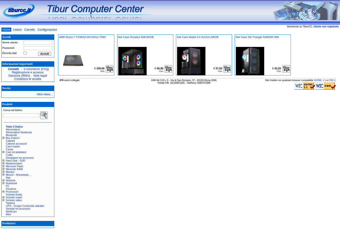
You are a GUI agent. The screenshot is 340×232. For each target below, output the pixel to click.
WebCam (11, 211)
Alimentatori (13, 129)
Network (11, 180)
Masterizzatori (14, 163)
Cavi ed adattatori (16, 152)
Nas (8, 177)
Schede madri (14, 197)
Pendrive (11, 188)
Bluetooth (11, 135)
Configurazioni (47, 29)
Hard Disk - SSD (15, 160)
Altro (8, 214)
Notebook (11, 183)
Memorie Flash (14, 166)
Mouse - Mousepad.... (18, 174)
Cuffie (9, 154)
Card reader (13, 146)
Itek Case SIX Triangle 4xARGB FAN (257, 37)
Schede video (14, 200)
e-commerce (32, 69)
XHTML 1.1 (320, 80)
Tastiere (10, 203)
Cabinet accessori (16, 143)
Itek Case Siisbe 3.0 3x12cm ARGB (197, 37)
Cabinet (10, 140)
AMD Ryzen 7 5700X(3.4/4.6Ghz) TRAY (82, 37)
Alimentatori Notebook (19, 132)
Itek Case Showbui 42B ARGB (136, 37)
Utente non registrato (326, 26)
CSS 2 (331, 80)
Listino (17, 29)
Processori (12, 191)
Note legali (40, 75)
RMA (25, 75)
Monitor (10, 171)
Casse (9, 149)
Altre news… (45, 94)
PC (8, 186)
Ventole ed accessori (18, 208)
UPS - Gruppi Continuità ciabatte (25, 205)
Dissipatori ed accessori (20, 157)
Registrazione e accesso (28, 72)
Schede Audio (14, 194)
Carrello (29, 29)
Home (6, 29)
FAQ (45, 69)
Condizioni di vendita (27, 79)
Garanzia (14, 75)
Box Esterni (12, 138)
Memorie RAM (14, 169)
